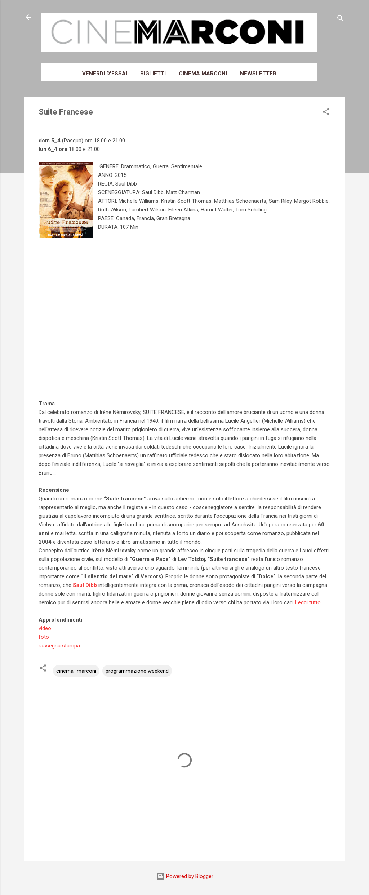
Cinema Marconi (203, 73)
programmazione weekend (137, 671)
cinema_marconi (76, 671)
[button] (326, 113)
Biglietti (153, 73)
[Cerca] (340, 20)
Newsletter (258, 73)
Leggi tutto (308, 602)
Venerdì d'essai (104, 73)
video (45, 628)
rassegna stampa (59, 645)
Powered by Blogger (184, 876)
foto (44, 637)
